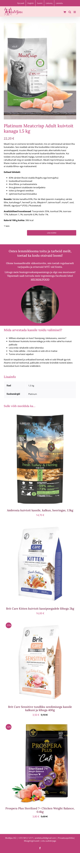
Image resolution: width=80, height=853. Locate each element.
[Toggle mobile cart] (64, 12)
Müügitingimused (31, 841)
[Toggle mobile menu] (75, 12)
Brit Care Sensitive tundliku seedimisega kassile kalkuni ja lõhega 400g (40, 708)
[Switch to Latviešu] (59, 3)
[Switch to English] (30, 3)
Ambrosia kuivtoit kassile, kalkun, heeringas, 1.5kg (40, 510)
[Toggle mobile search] (70, 12)
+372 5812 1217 (25, 838)
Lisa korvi (51, 233)
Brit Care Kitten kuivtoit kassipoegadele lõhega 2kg (40, 608)
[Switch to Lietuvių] (49, 3)
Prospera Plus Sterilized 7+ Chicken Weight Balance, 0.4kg (40, 809)
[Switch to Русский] (21, 3)
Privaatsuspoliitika (66, 838)
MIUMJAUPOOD (40, 279)
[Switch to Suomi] (39, 3)
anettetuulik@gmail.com (45, 838)
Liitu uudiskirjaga (48, 841)
